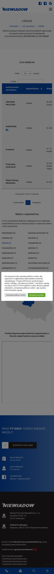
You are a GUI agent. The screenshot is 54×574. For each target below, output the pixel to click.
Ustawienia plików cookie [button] (15, 295)
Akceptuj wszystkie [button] (36, 295)
